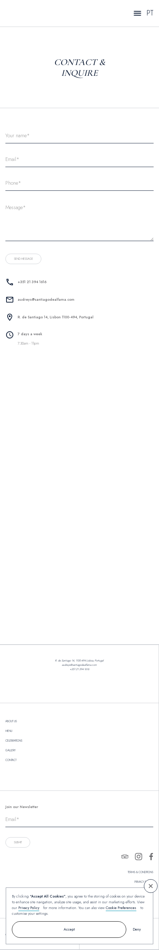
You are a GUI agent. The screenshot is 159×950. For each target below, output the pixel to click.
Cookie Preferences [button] (121, 907)
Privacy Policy (28, 907)
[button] (151, 886)
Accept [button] (69, 929)
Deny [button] (137, 929)
